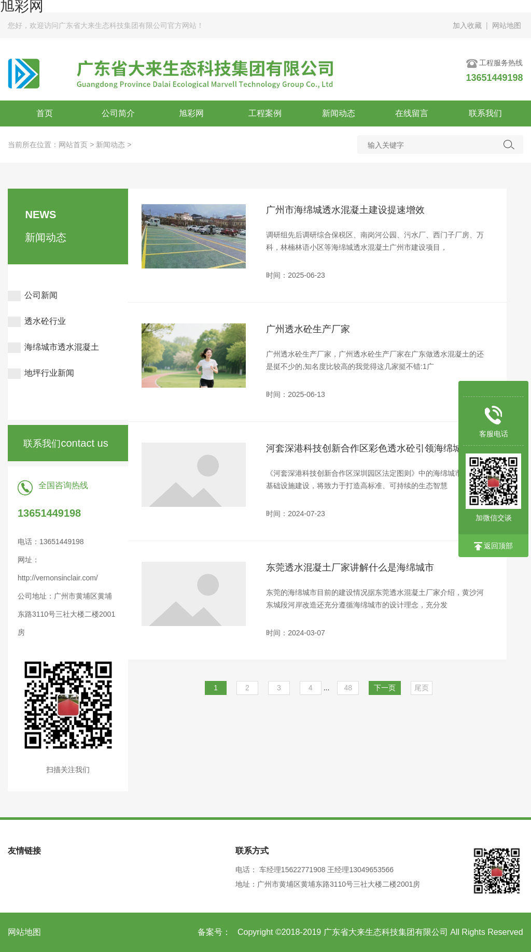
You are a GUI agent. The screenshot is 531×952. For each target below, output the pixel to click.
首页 (44, 113)
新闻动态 (338, 113)
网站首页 (73, 144)
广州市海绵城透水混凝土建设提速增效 (345, 210)
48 (348, 688)
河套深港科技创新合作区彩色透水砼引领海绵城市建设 (373, 448)
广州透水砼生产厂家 (308, 329)
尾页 (421, 688)
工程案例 (265, 113)
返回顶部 (493, 546)
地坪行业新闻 (41, 372)
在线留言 (411, 113)
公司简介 (118, 113)
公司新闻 (33, 295)
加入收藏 (467, 25)
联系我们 (485, 113)
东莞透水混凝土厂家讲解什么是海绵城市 (350, 567)
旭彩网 (191, 113)
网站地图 (506, 25)
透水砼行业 (37, 321)
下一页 (385, 688)
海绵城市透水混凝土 (53, 347)
